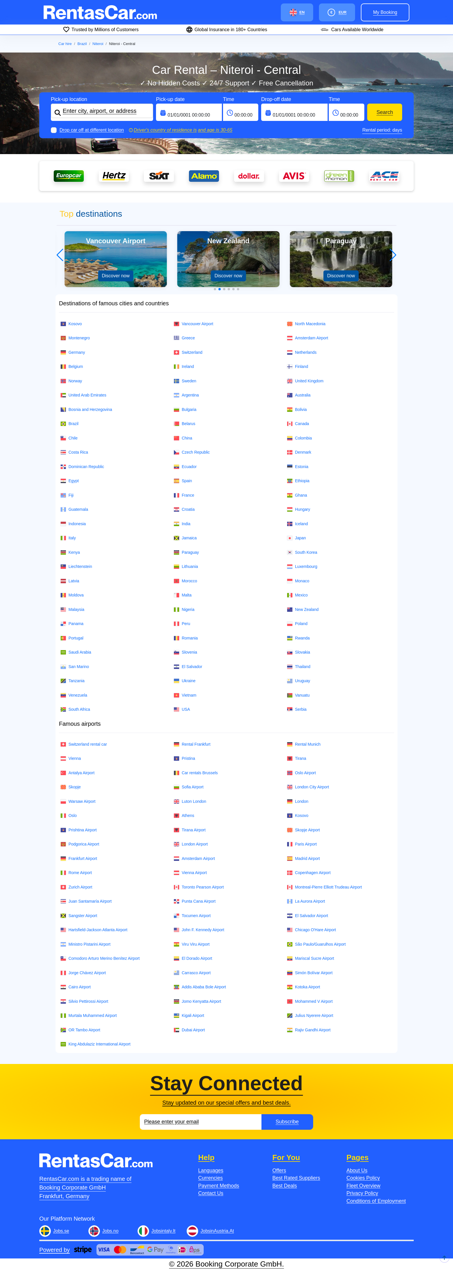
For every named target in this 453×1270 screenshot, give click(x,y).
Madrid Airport (303, 858)
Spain (183, 480)
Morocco (185, 581)
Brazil (82, 44)
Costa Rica (74, 452)
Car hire (65, 44)
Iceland (297, 523)
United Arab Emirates (83, 395)
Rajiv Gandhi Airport (309, 1030)
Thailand (298, 666)
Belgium (71, 366)
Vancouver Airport (193, 323)
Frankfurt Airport (78, 858)
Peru (182, 623)
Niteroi (97, 44)
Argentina (186, 395)
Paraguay (186, 552)
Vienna (70, 758)
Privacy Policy (362, 1193)
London (297, 801)
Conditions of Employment (376, 1201)
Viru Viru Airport (191, 944)
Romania (186, 638)
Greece (184, 338)
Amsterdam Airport (307, 338)
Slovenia (185, 652)
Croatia (184, 509)
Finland (297, 366)
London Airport (191, 844)
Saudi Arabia (75, 652)
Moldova (71, 595)
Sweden (185, 381)
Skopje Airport (303, 830)
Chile (69, 438)
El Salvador (188, 666)
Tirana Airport (190, 830)
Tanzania (72, 680)
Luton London (190, 801)
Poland (297, 623)
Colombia (299, 438)
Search (384, 112)
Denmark (299, 452)
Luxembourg (302, 566)
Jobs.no (110, 1230)
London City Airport (308, 787)
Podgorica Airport (79, 844)
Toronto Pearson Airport (199, 887)
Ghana (297, 495)
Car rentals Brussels (196, 772)
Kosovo (71, 323)
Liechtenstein (76, 566)
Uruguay (298, 680)
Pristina (184, 758)
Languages (210, 1170)
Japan (296, 538)
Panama (71, 623)
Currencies (210, 1178)
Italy (68, 538)
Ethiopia (298, 480)
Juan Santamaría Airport (86, 901)
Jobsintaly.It (163, 1230)
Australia (299, 395)
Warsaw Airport (77, 801)
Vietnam (185, 695)
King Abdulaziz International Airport (95, 1044)
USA (182, 709)
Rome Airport (76, 872)
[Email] (200, 1122)
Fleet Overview (363, 1186)
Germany (72, 352)
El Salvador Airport (307, 915)
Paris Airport (302, 844)
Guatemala (74, 509)
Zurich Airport (76, 887)
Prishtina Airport (78, 830)
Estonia (297, 466)
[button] (215, 289)
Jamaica (185, 538)
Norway (71, 381)
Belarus (184, 423)
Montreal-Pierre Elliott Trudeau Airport (324, 887)
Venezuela (73, 695)
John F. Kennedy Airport (199, 929)
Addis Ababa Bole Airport (200, 987)
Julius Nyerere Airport (310, 1015)
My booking (385, 12)
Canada (298, 423)
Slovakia (298, 652)
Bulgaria (185, 409)
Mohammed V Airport (310, 1001)
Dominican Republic (82, 466)
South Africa (75, 709)
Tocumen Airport (192, 915)
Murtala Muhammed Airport (88, 1015)
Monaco (298, 581)
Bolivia (297, 409)
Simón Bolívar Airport (310, 972)
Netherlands (302, 352)
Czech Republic (192, 452)
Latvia (69, 581)
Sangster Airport (78, 915)
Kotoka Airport (303, 987)
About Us (356, 1170)
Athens (184, 815)
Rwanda (298, 638)
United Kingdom (305, 381)
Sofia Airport (188, 787)
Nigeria (184, 609)
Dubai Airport (189, 1030)
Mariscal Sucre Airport (310, 958)
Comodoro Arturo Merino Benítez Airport (100, 958)
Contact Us (210, 1193)
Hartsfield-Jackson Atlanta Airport (93, 929)
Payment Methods (218, 1186)
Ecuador (185, 466)
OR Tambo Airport (80, 1030)
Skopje (70, 787)
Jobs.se (61, 1230)
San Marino (74, 666)
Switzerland (188, 352)
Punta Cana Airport (195, 901)
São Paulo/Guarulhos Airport (316, 944)
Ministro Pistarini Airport (85, 944)
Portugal (71, 638)
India (182, 523)
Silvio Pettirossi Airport (84, 1001)
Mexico (297, 595)
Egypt (69, 480)
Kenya (70, 552)
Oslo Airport (301, 772)
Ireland (184, 366)
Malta (183, 595)
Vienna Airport (190, 872)
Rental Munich (304, 744)
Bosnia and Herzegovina (86, 409)
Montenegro (75, 338)
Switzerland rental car (83, 744)
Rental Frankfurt (192, 744)
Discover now (114, 275)
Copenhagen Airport (309, 872)
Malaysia (72, 609)
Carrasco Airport (192, 972)
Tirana (296, 758)
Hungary (298, 509)
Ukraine (185, 680)
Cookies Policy (363, 1178)
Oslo (68, 815)
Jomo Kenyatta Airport (197, 1001)
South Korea (302, 552)
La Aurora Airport (306, 901)
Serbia (297, 709)
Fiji (67, 495)
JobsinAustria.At (217, 1230)
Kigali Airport (189, 1015)
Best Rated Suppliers (296, 1178)
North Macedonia (306, 323)
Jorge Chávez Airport (83, 972)
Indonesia (73, 523)
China (183, 438)
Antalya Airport (77, 772)
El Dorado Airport (193, 958)
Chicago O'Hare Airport (311, 929)
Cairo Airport (75, 987)
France (184, 495)
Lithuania (186, 566)
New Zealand (303, 609)
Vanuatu (298, 695)
